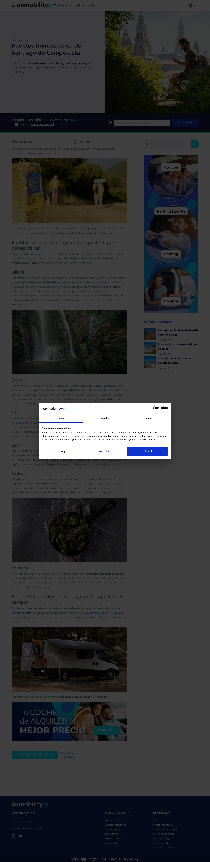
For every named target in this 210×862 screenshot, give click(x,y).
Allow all (147, 451)
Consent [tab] (60, 418)
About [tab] (149, 418)
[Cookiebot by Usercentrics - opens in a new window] (155, 408)
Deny (62, 451)
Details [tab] (105, 418)
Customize (105, 451)
